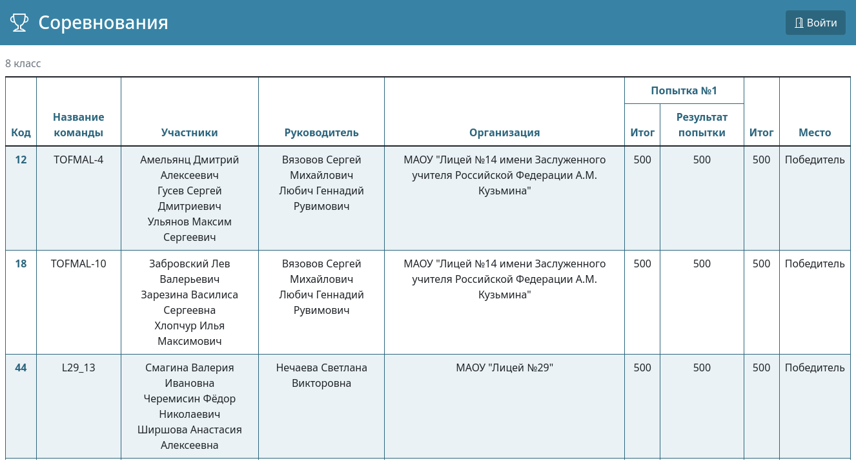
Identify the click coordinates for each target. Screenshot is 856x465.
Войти (815, 23)
